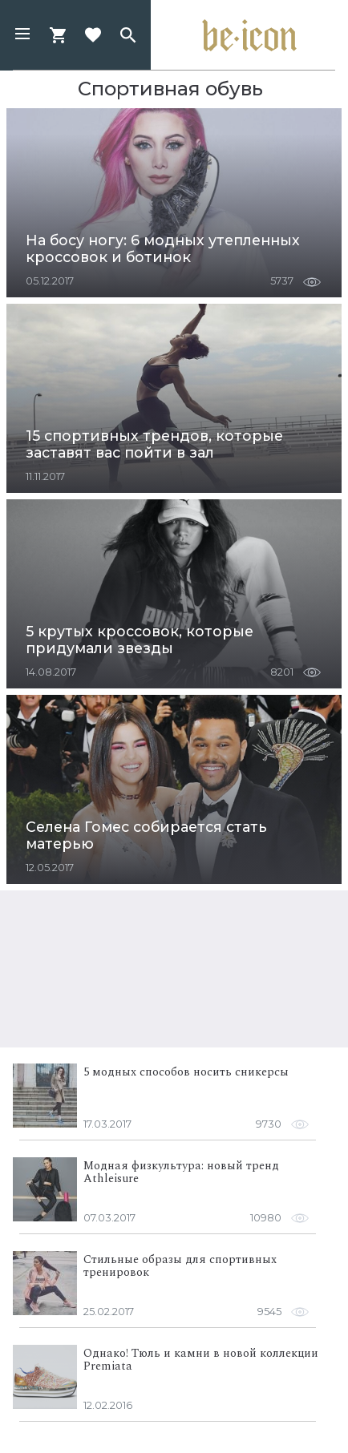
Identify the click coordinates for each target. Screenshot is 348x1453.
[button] (22, 35)
